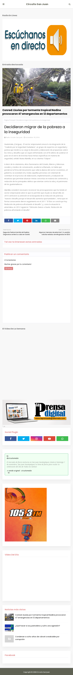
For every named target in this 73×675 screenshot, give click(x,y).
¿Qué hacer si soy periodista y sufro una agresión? (37, 625)
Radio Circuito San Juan (14, 137)
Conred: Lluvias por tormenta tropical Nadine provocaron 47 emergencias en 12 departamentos (34, 112)
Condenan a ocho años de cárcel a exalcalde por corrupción (37, 638)
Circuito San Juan (37, 4)
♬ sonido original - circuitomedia (19, 470)
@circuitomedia (12, 458)
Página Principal (9, 120)
